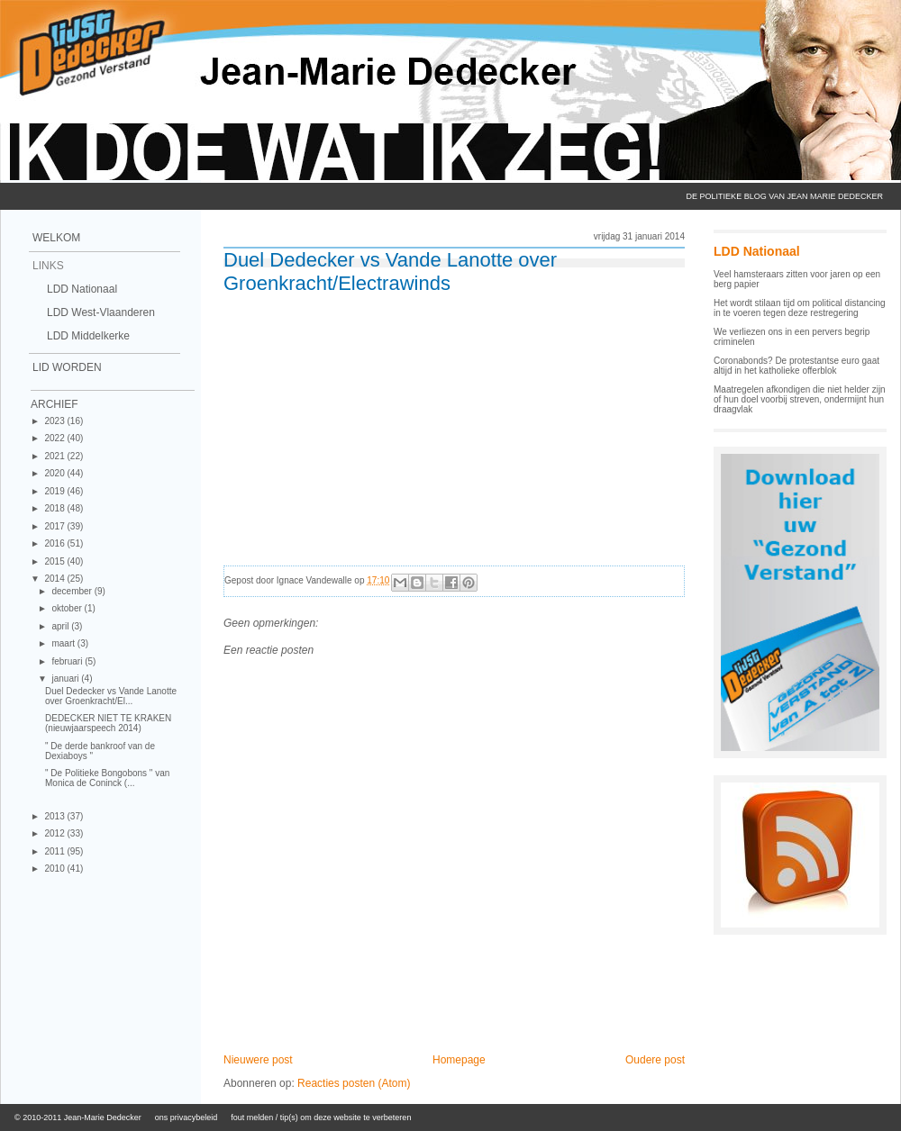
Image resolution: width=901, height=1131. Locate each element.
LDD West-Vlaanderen (101, 312)
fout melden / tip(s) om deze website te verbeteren (321, 1117)
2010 (55, 868)
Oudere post (655, 1060)
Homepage (459, 1060)
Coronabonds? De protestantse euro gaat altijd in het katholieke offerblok (796, 365)
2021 (55, 456)
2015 (55, 561)
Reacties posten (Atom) (353, 1083)
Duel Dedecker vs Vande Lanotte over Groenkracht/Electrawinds (390, 271)
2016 (55, 543)
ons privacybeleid (186, 1117)
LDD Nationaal (82, 289)
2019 (55, 491)
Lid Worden (67, 367)
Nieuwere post (258, 1060)
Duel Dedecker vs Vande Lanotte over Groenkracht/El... (111, 696)
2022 (55, 438)
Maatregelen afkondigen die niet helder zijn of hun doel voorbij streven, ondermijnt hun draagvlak (800, 399)
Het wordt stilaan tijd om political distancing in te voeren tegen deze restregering (800, 308)
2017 (55, 526)
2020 (55, 473)
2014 (55, 579)
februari (68, 661)
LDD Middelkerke (88, 336)
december (72, 591)
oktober (67, 608)
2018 (55, 508)
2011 (55, 851)
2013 (55, 816)
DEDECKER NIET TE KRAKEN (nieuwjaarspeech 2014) (108, 723)
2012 (55, 833)
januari (66, 678)
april (61, 626)
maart (64, 643)
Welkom (56, 237)
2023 (55, 421)
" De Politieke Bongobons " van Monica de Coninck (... (107, 778)
